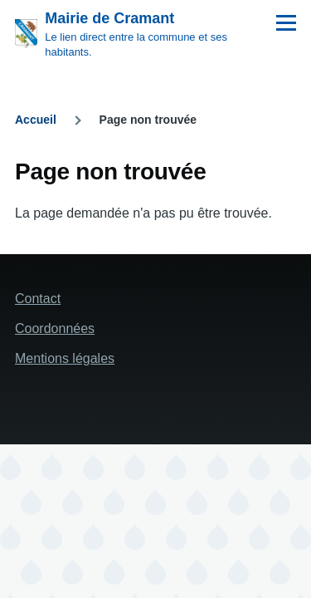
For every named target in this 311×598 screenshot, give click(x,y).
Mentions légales (64, 358)
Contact (38, 299)
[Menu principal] (286, 22)
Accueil (35, 119)
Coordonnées (55, 328)
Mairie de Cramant (109, 18)
